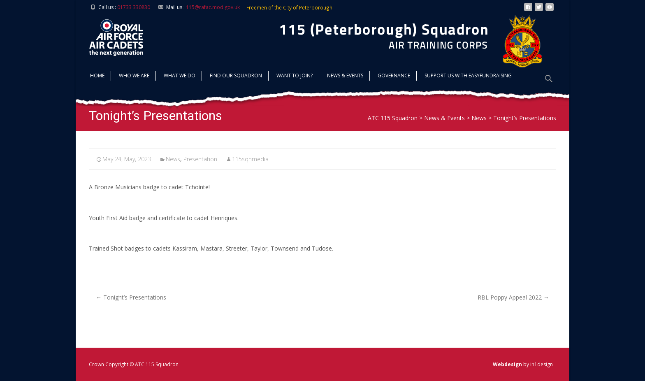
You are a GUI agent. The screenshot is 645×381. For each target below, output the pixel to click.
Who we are (134, 76)
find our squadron (236, 76)
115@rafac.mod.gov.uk (213, 7)
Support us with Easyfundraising (468, 76)
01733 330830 (133, 7)
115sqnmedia (250, 159)
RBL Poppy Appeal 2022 (513, 297)
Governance (394, 76)
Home (97, 76)
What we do (179, 76)
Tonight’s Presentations (131, 297)
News (173, 159)
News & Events (345, 76)
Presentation (200, 159)
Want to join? (294, 76)
